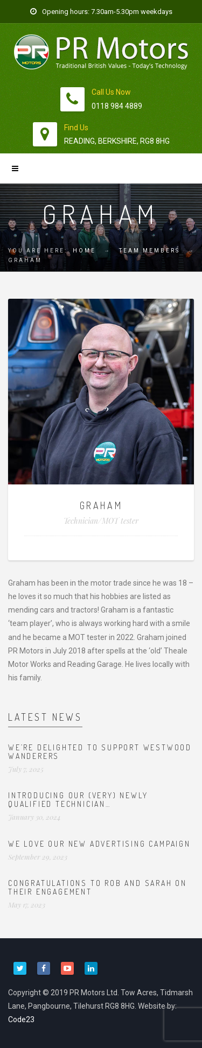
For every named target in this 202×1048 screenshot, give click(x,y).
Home (84, 251)
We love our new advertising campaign (99, 843)
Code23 (21, 1019)
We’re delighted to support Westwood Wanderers (100, 751)
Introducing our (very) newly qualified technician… (78, 799)
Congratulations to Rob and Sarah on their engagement (97, 887)
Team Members (149, 251)
